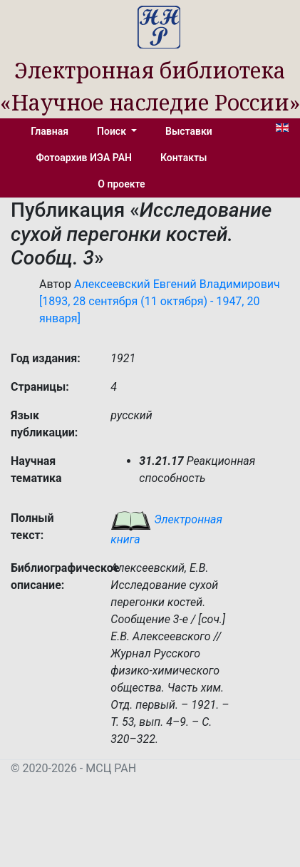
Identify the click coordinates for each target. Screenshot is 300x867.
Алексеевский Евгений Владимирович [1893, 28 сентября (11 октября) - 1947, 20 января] (159, 301)
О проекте (121, 184)
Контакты (183, 157)
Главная (49, 131)
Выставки (188, 131)
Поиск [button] (112, 131)
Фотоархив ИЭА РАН (84, 157)
